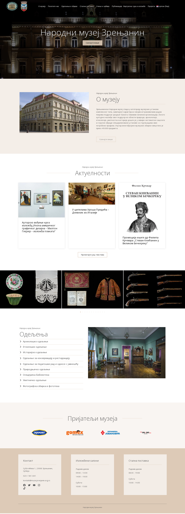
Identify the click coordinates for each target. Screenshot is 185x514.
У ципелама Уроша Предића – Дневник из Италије (90, 212)
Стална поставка (87, 6)
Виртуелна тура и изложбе (135, 6)
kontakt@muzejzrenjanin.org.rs (36, 481)
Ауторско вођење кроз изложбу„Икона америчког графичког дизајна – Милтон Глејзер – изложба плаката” (39, 228)
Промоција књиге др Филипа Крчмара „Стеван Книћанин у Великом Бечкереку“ (141, 241)
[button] (92, 255)
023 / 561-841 (29, 476)
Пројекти (151, 6)
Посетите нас (54, 6)
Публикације (117, 6)
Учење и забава (103, 6)
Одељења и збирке (70, 6)
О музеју (42, 6)
